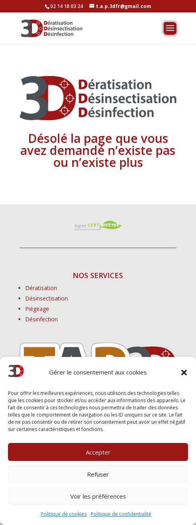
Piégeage (37, 309)
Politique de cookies (64, 514)
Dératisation (41, 288)
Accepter (98, 452)
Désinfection (41, 319)
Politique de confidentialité (121, 514)
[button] (184, 373)
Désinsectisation (46, 298)
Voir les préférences (98, 496)
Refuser (98, 474)
